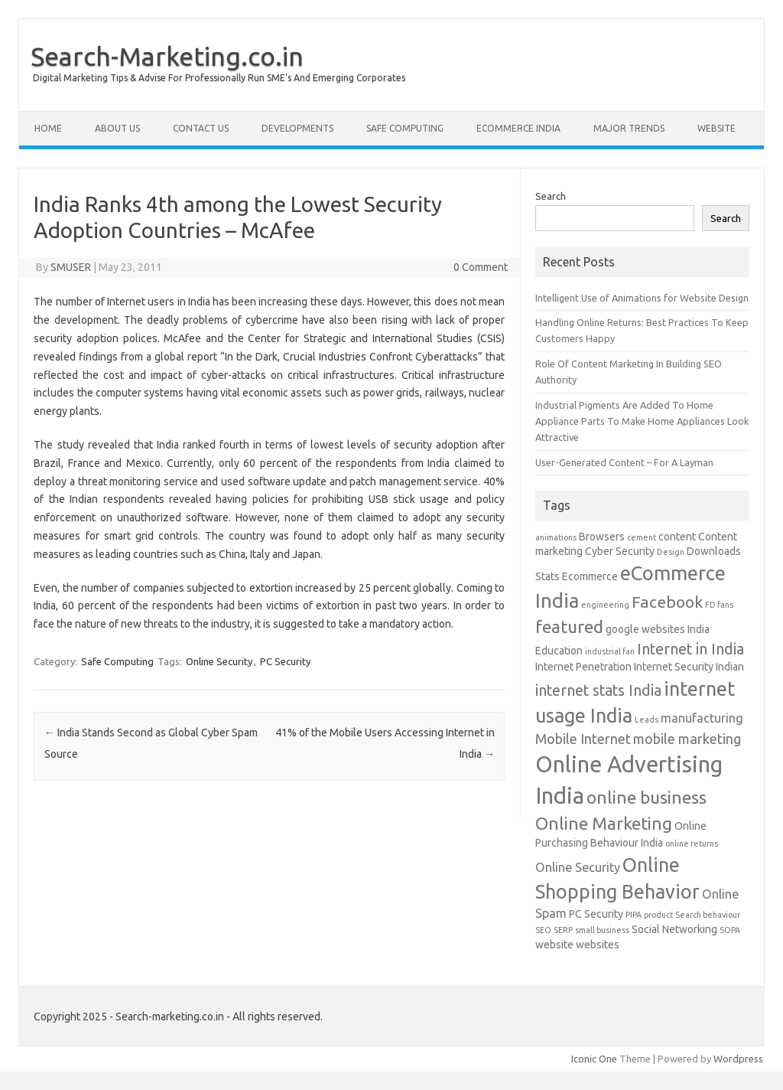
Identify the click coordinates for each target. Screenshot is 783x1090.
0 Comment (480, 267)
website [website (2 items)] (554, 944)
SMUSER (70, 267)
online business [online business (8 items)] (646, 797)
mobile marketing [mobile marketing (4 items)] (687, 738)
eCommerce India (518, 128)
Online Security (219, 661)
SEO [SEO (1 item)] (543, 930)
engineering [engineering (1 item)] (605, 604)
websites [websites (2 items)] (597, 944)
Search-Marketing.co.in (167, 55)
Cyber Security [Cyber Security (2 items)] (620, 551)
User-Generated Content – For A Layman (624, 462)
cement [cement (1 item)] (641, 537)
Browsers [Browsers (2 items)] (602, 536)
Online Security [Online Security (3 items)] (577, 867)
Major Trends (628, 128)
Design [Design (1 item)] (670, 551)
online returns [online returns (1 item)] (691, 843)
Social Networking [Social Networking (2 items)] (674, 929)
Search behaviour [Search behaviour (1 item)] (707, 914)
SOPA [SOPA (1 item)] (730, 930)
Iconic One (594, 1058)
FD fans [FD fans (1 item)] (719, 604)
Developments (297, 128)
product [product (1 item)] (658, 914)
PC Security (285, 661)
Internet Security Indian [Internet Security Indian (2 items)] (689, 667)
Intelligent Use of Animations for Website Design (642, 297)
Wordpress (738, 1058)
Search (550, 196)
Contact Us (201, 128)
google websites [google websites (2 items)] (645, 629)
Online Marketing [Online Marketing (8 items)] (603, 823)
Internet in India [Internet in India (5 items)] (690, 649)
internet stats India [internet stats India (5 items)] (598, 690)
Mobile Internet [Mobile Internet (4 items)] (583, 738)
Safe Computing (404, 128)
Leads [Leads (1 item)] (646, 719)
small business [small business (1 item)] (602, 930)
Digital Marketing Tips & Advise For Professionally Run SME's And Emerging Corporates (219, 78)
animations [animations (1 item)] (556, 537)
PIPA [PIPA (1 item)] (633, 914)
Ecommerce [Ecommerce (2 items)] (590, 576)
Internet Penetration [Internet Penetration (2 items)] (583, 667)
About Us (117, 128)
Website (716, 128)
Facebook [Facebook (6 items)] (667, 601)
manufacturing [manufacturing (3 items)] (702, 718)
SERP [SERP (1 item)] (563, 930)
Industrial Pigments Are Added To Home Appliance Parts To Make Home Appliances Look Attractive (642, 421)
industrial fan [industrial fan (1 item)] (610, 651)
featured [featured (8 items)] (569, 626)
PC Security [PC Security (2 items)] (596, 914)
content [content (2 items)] (677, 536)
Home (48, 128)
